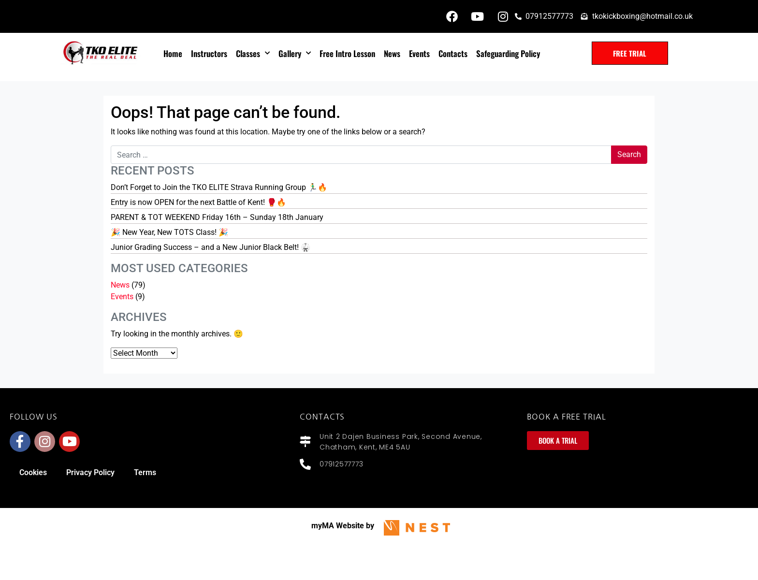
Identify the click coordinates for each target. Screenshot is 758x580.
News (392, 53)
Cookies (33, 472)
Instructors (209, 53)
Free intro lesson (347, 53)
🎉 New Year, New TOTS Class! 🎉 (169, 232)
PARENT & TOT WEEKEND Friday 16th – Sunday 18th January (217, 217)
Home (172, 53)
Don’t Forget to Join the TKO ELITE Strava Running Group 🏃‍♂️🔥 (219, 187)
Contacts (452, 53)
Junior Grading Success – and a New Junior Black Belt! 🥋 (210, 247)
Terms (145, 472)
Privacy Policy (90, 472)
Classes (253, 53)
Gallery (294, 53)
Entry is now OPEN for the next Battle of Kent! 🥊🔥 (198, 202)
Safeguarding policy (508, 53)
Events (419, 53)
